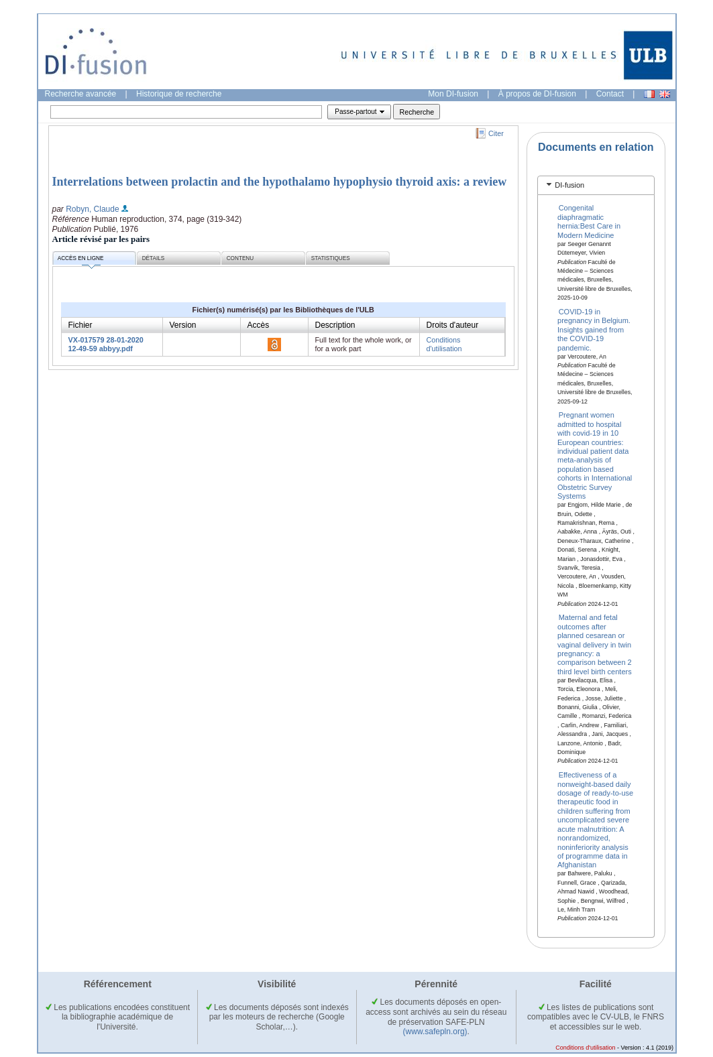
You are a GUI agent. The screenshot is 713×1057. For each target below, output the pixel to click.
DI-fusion (569, 185)
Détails (153, 258)
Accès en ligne (81, 260)
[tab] (596, 185)
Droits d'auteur (453, 325)
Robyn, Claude (92, 209)
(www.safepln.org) (435, 1031)
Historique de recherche (178, 94)
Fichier (80, 325)
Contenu (240, 258)
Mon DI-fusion (453, 94)
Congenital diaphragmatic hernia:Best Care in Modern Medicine (588, 221)
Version (183, 325)
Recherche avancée (81, 94)
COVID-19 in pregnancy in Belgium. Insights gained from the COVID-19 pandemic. (593, 330)
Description (335, 325)
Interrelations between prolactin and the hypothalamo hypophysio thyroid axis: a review (279, 181)
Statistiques (330, 258)
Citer (496, 133)
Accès (259, 325)
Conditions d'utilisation (444, 344)
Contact (610, 94)
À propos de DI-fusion (537, 94)
